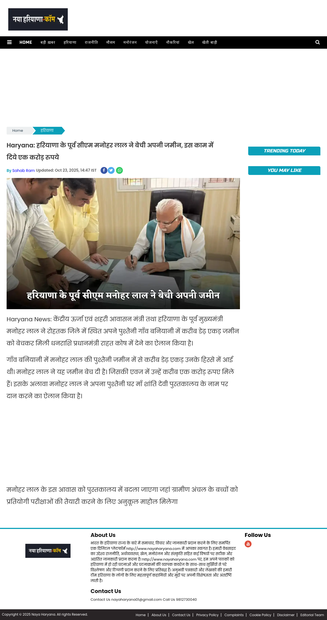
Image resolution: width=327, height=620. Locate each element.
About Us (103, 535)
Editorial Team (312, 614)
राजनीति (91, 42)
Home (25, 42)
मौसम (110, 42)
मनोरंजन (130, 42)
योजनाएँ (151, 42)
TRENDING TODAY (284, 151)
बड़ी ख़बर (47, 42)
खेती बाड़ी (209, 42)
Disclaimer (285, 614)
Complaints (234, 614)
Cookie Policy (260, 614)
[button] (9, 42)
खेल (191, 42)
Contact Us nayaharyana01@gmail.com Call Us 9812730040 (144, 599)
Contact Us (106, 591)
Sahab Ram (23, 170)
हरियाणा (69, 42)
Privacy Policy (207, 614)
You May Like (284, 170)
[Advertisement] (163, 87)
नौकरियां (172, 42)
